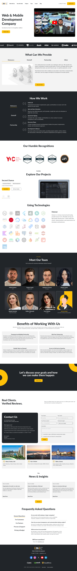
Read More (6, 189)
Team (31, 3)
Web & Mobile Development (38, 551)
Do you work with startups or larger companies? (43, 515)
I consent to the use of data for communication (52, 436)
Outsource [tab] (11, 60)
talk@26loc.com (41, 541)
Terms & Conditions (50, 567)
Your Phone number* (45, 420)
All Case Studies (16, 189)
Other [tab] (66, 60)
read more (5, 496)
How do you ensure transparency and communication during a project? (48, 522)
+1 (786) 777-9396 (62, 3)
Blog (41, 3)
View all (38, 501)
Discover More (40, 84)
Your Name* (43, 415)
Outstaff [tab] (29, 60)
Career (36, 3)
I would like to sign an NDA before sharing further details (54, 434)
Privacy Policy (44, 567)
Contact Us (71, 3)
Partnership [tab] (47, 60)
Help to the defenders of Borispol (35, 486)
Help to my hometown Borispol (60, 486)
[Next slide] (8, 196)
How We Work (20, 3)
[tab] (19, 516)
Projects (26, 3)
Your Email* (60, 415)
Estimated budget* (61, 420)
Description (43, 426)
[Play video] (54, 22)
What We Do (12, 3)
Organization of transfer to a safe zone (11, 486)
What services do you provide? (38, 529)
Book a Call (6, 31)
